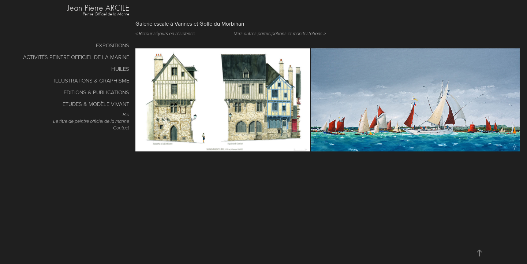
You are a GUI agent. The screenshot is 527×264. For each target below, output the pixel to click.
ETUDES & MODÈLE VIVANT (96, 104)
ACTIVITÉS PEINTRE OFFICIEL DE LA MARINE (76, 57)
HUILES (120, 69)
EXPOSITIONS (112, 45)
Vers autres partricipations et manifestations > (280, 34)
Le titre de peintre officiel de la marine (91, 121)
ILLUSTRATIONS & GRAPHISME (91, 80)
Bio (126, 115)
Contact (121, 128)
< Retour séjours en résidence (165, 34)
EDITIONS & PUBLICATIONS (96, 92)
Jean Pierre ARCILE (98, 8)
